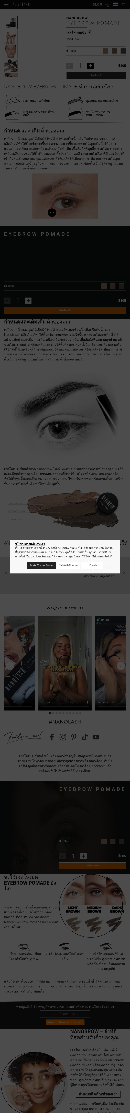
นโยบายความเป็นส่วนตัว (30, 545)
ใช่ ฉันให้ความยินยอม (40, 566)
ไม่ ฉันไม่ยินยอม (68, 566)
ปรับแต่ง (92, 566)
